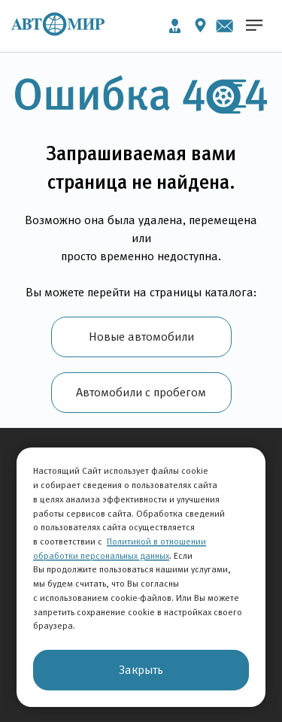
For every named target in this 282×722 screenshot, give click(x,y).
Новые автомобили (141, 336)
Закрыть (141, 669)
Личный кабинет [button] (175, 26)
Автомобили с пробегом (141, 392)
